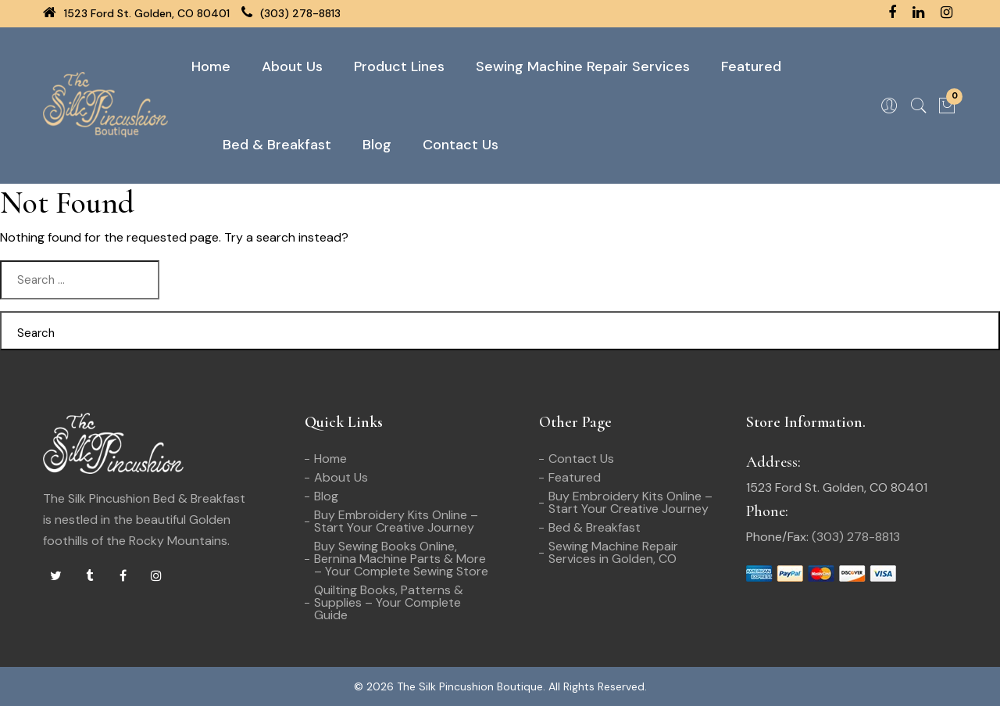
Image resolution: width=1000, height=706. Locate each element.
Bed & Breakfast (277, 144)
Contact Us (460, 144)
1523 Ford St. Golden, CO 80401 (136, 13)
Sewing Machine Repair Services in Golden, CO (613, 552)
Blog (376, 144)
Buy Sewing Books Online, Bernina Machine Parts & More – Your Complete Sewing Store (401, 558)
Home (210, 66)
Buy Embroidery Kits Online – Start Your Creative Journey (396, 521)
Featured (751, 66)
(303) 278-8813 (291, 13)
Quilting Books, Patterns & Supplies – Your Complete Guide (388, 602)
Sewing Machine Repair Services (583, 66)
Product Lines (399, 66)
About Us (292, 66)
